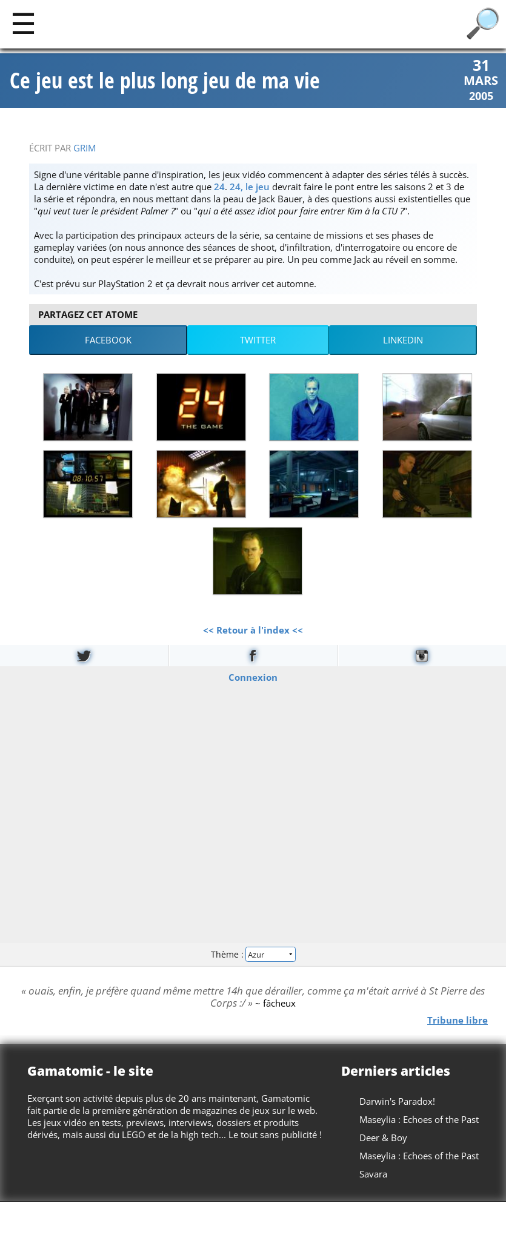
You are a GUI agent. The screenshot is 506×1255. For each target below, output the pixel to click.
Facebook (108, 340)
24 (219, 186)
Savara (373, 1174)
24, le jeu (250, 186)
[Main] (23, 22)
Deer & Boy (383, 1137)
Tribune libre (457, 1019)
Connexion (253, 677)
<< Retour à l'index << (253, 630)
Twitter (258, 340)
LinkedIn (403, 340)
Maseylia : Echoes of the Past (419, 1119)
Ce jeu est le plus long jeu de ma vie (165, 80)
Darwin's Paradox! (397, 1101)
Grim (84, 148)
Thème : (253, 954)
